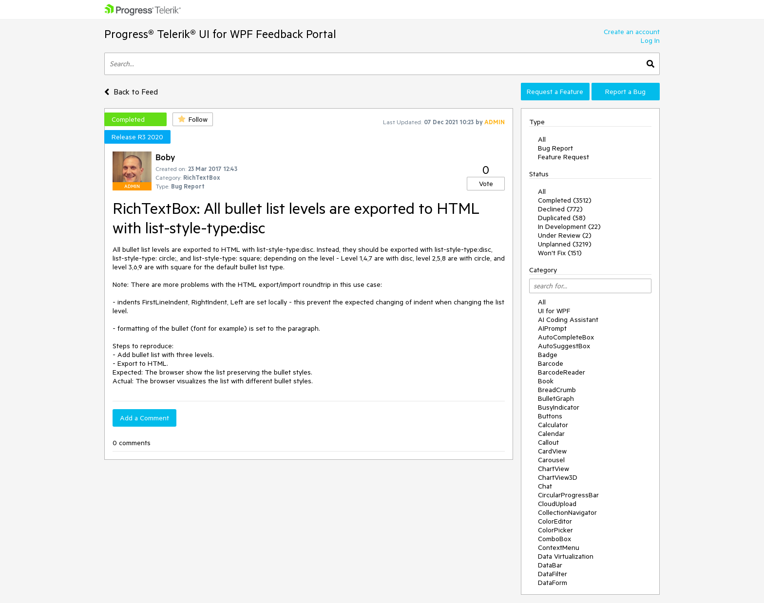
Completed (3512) (565, 200)
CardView (552, 451)
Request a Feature (555, 91)
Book (546, 381)
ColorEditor (555, 521)
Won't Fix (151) (560, 252)
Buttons (550, 416)
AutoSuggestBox (564, 345)
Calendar (551, 433)
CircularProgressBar (568, 494)
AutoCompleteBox (566, 337)
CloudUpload (557, 503)
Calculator (553, 424)
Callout (548, 442)
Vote (486, 183)
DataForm (552, 582)
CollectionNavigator (567, 512)
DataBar (550, 565)
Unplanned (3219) (565, 244)
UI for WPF (554, 310)
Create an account (632, 31)
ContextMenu (558, 547)
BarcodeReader (561, 372)
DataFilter (552, 573)
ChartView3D (557, 477)
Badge (547, 354)
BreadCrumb (557, 389)
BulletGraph (556, 398)
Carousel (551, 459)
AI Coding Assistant (568, 319)
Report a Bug (625, 91)
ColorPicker (555, 530)
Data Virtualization (565, 556)
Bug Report (555, 148)
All (542, 139)
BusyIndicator (558, 407)
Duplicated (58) (562, 217)
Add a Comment (144, 418)
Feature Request (563, 156)
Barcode (550, 363)
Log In (650, 40)
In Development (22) (569, 226)
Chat (545, 486)
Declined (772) (560, 209)
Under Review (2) (565, 235)
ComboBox (554, 538)
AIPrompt (552, 328)
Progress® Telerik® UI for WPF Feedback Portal (220, 34)
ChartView (553, 468)
